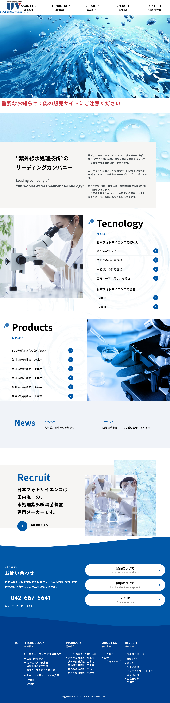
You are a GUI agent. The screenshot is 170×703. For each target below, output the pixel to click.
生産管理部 (133, 678)
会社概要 (109, 653)
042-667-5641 (31, 598)
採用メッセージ (135, 654)
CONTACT (156, 6)
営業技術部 (133, 667)
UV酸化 (101, 309)
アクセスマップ (112, 661)
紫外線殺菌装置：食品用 (27, 398)
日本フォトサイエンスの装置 (42, 675)
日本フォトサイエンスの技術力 (44, 654)
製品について (125, 568)
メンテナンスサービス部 (140, 670)
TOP (17, 643)
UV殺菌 (101, 318)
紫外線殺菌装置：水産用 (81, 672)
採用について (125, 583)
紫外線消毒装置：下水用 (27, 389)
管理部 (130, 682)
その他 (125, 598)
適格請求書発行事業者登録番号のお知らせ (126, 427)
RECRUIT (127, 6)
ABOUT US (42, 6)
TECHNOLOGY (71, 6)
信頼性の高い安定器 (109, 271)
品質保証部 (133, 674)
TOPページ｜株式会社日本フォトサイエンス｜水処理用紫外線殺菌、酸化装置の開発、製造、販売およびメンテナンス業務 (14, 7)
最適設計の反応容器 (109, 281)
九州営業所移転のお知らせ (60, 427)
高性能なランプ (106, 262)
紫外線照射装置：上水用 (27, 380)
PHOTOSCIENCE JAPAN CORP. (82, 696)
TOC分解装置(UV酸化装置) (29, 362)
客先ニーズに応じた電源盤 (113, 290)
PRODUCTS (99, 6)
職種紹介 (132, 658)
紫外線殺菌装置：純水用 (27, 371)
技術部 (130, 663)
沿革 (106, 657)
